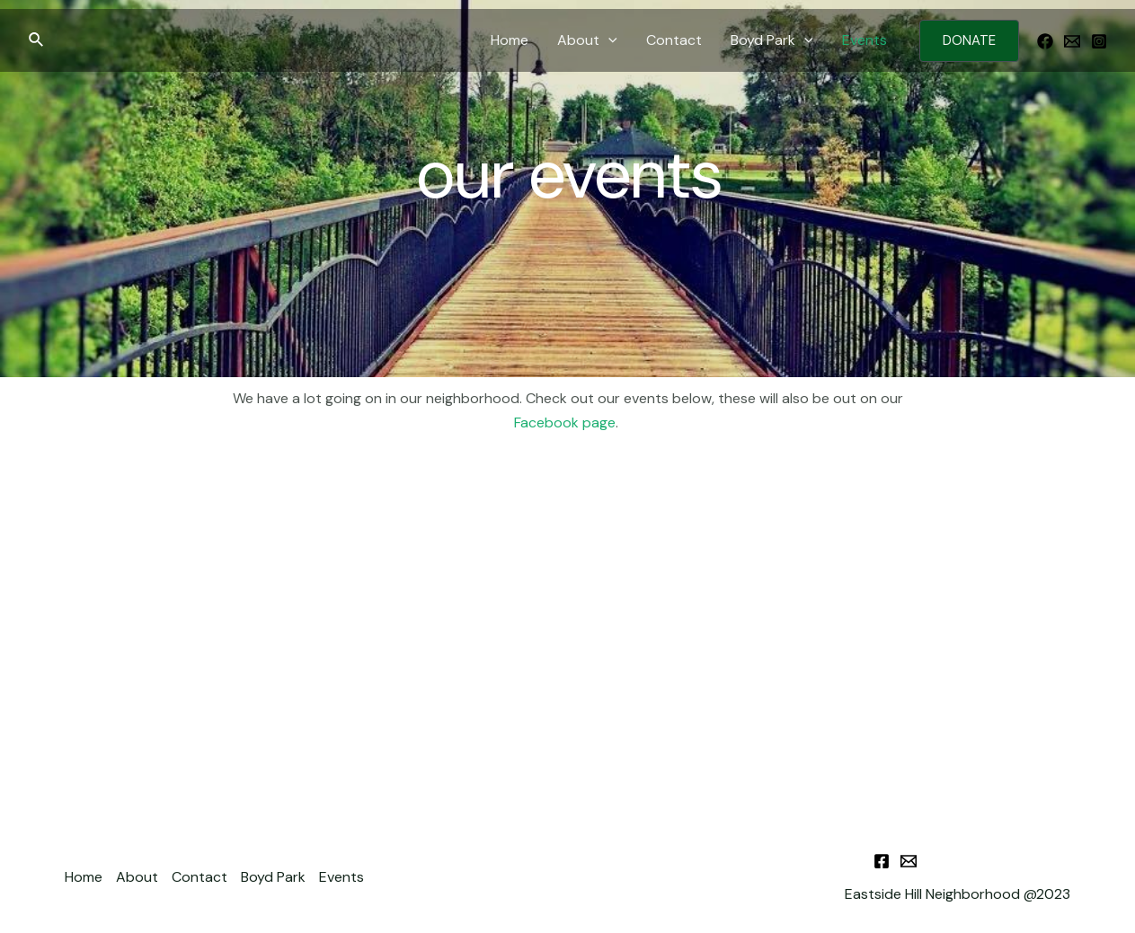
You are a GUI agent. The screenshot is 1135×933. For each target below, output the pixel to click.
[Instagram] (1099, 41)
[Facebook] (1045, 41)
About (587, 40)
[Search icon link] (37, 41)
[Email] (1072, 41)
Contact (674, 40)
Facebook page (565, 422)
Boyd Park (772, 40)
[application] (608, 40)
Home (509, 40)
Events (864, 40)
